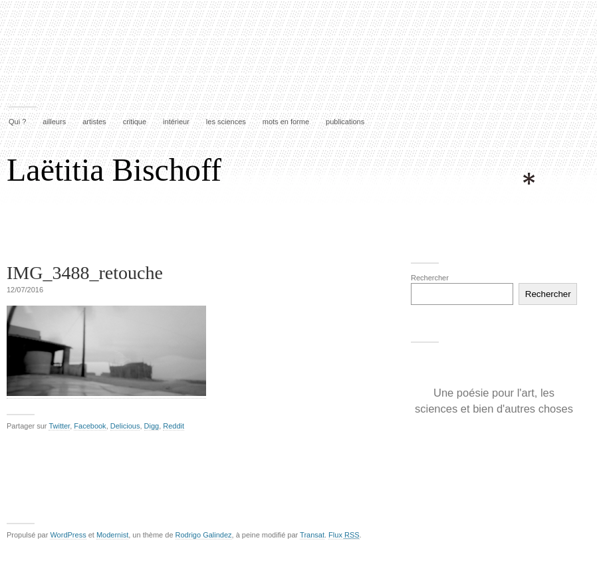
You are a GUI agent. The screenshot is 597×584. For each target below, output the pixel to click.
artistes (94, 122)
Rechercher (430, 278)
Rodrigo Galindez (204, 535)
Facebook (90, 426)
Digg (152, 426)
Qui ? (17, 122)
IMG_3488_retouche (85, 272)
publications (345, 122)
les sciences (226, 122)
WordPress (68, 535)
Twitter (59, 426)
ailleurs (54, 122)
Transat (312, 535)
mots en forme (286, 122)
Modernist (112, 535)
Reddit (173, 426)
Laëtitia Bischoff (114, 169)
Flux (343, 535)
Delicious (125, 426)
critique (134, 122)
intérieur (176, 122)
